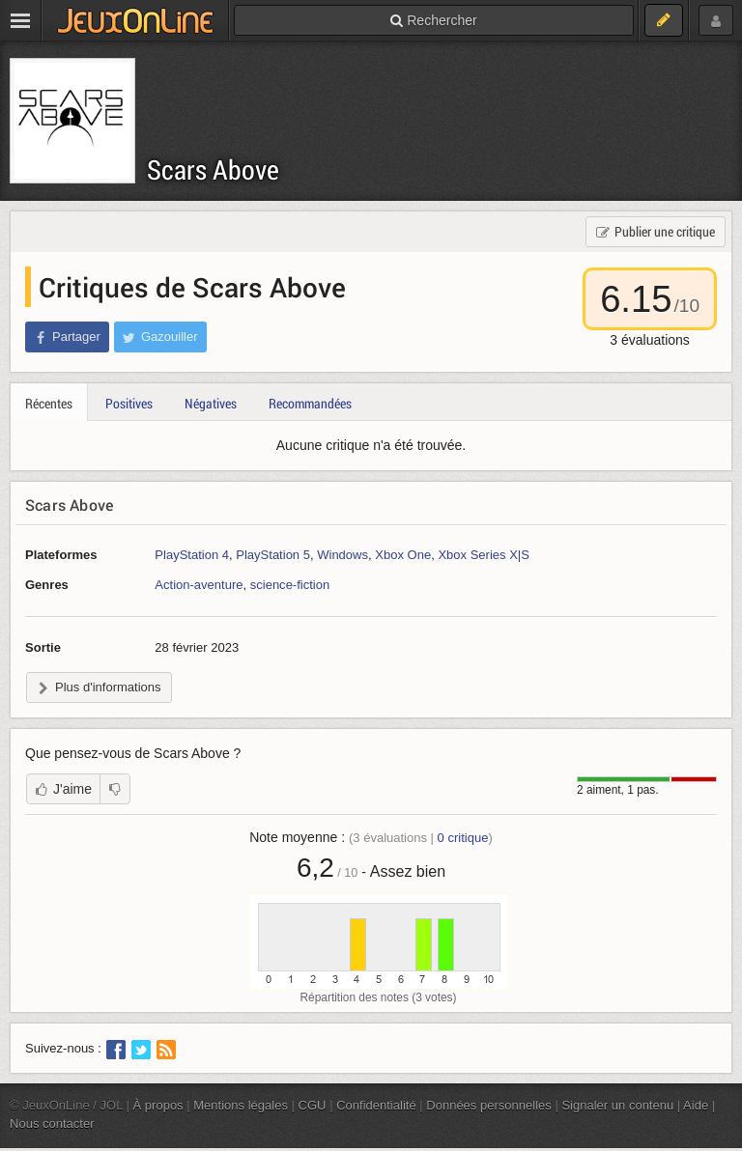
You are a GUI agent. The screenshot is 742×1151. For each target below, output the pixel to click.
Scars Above (213, 169)
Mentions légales (240, 1105)
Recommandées (310, 403)
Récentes (48, 403)
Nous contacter (52, 1123)
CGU (313, 1105)
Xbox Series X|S (483, 554)
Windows (342, 554)
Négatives (211, 403)
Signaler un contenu (617, 1105)
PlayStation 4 (192, 554)
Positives (129, 403)
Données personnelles (489, 1105)
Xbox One (403, 554)
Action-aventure (199, 584)
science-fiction (289, 584)
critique (463, 837)
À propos (158, 1105)
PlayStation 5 (273, 554)
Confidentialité (376, 1105)
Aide (695, 1105)
